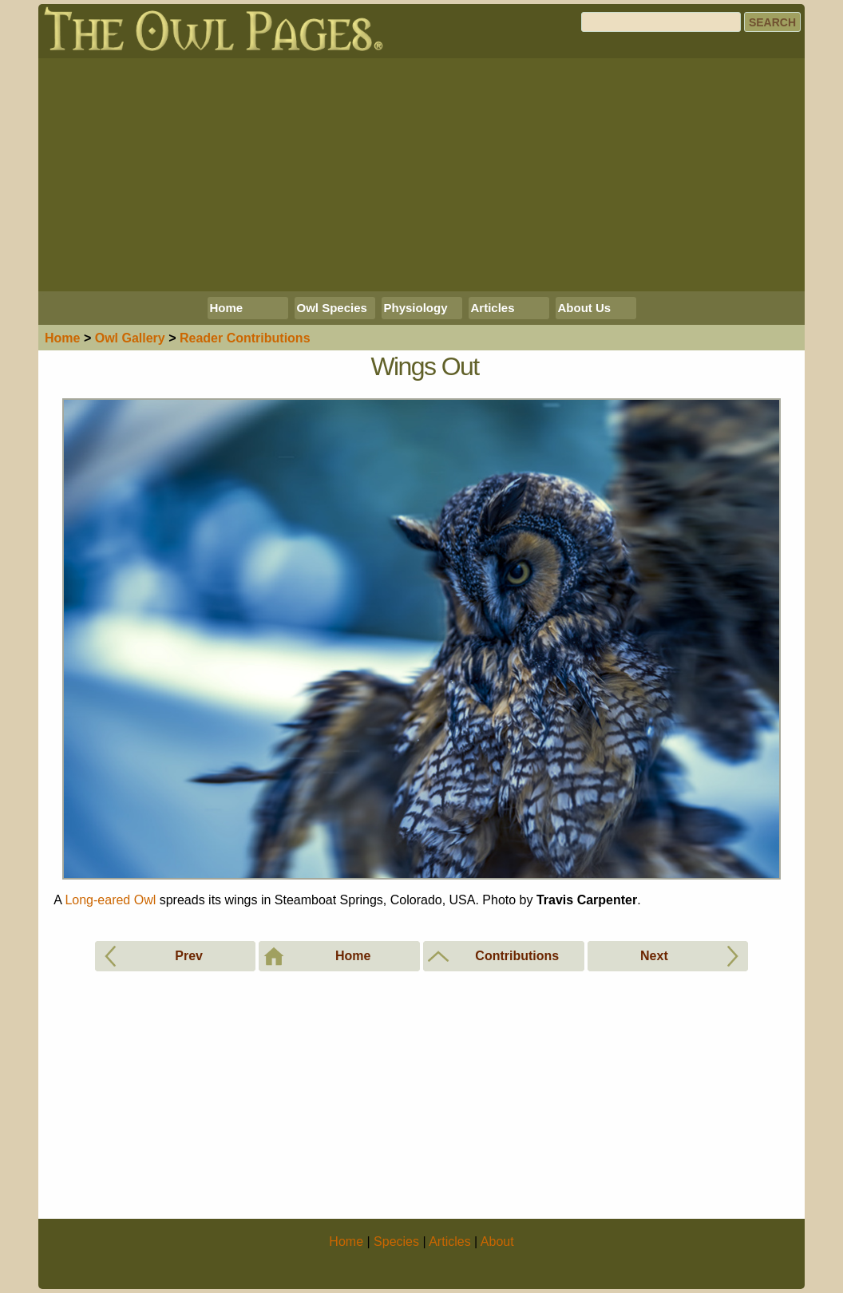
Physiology (416, 307)
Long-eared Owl (110, 900)
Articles (493, 307)
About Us (584, 307)
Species (396, 1241)
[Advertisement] (421, 175)
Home (226, 307)
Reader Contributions (245, 338)
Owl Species (332, 307)
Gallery (130, 338)
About (497, 1241)
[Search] (661, 22)
